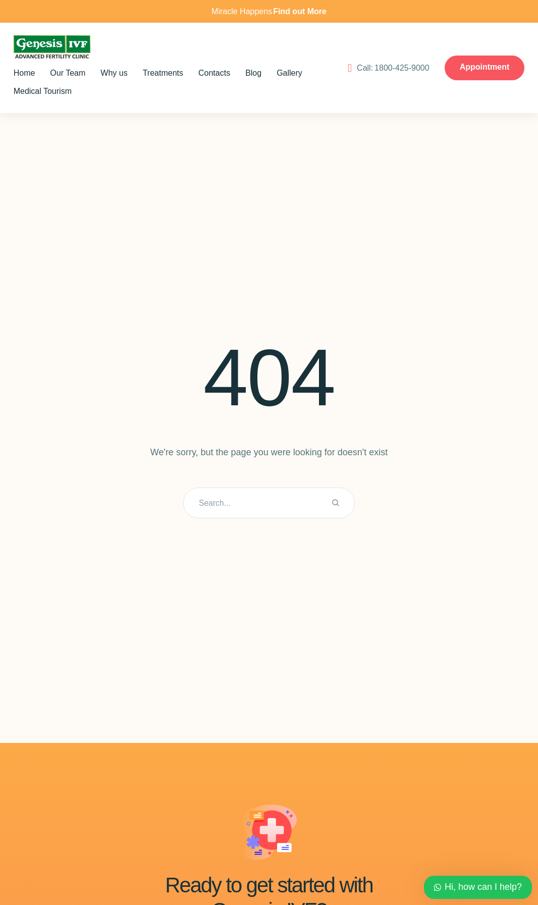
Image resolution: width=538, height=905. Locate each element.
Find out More (300, 11)
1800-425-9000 (490, 55)
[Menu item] (31, 73)
